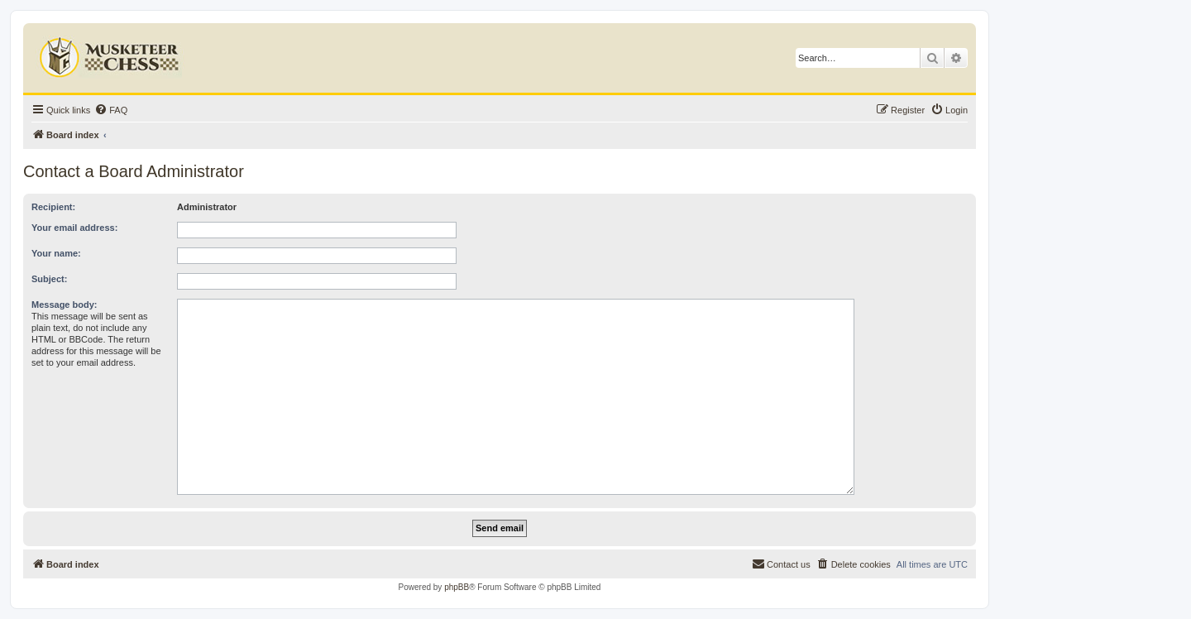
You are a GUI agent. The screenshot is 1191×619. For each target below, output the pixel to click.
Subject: (49, 279)
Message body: (64, 305)
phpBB (456, 587)
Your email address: (74, 228)
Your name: (56, 253)
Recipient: (53, 207)
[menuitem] (110, 110)
